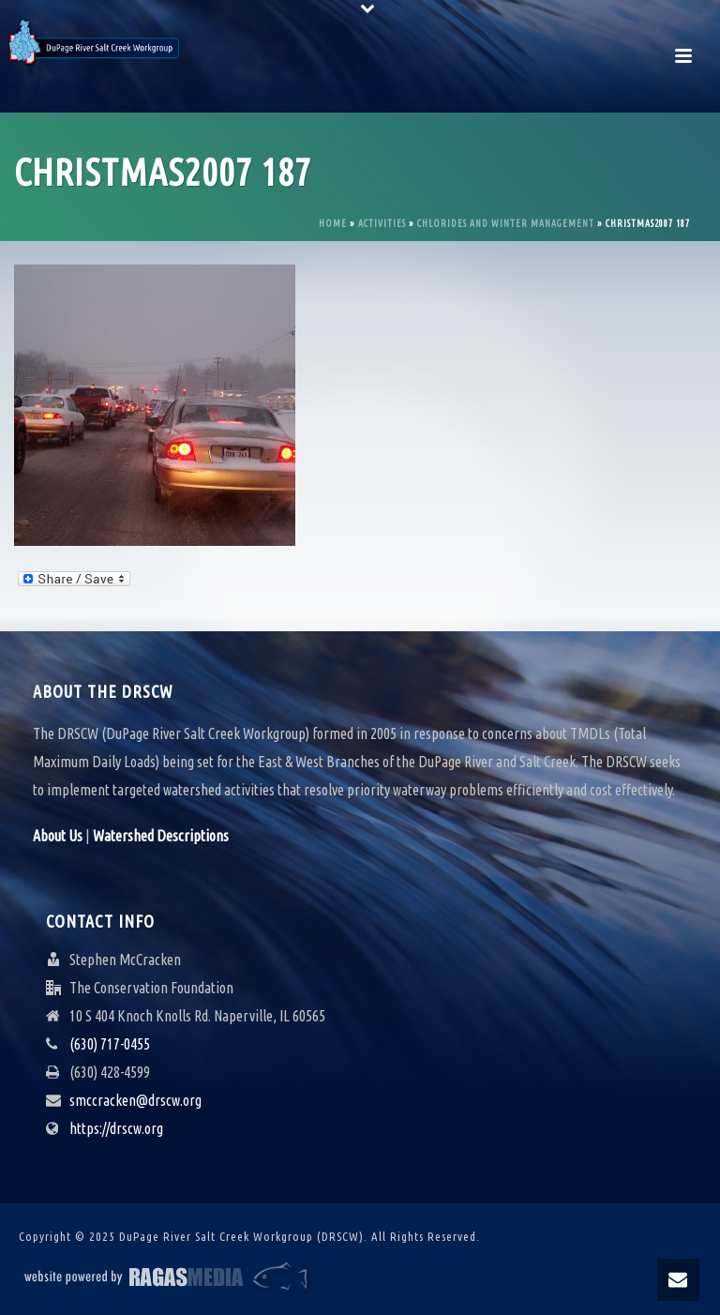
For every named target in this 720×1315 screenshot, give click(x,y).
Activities (382, 224)
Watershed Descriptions (161, 835)
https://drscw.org (116, 1128)
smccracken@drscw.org (135, 1100)
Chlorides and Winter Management (505, 224)
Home (333, 224)
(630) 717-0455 (109, 1043)
